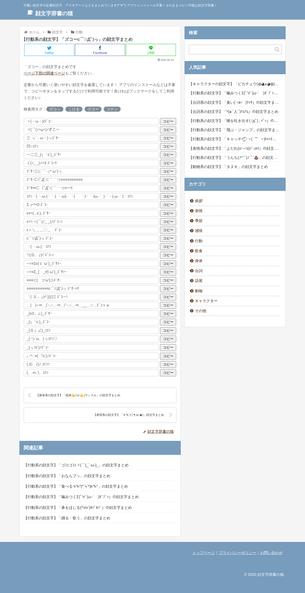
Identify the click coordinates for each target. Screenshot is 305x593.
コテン (112, 109)
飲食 (199, 251)
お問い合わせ (271, 553)
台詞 (199, 271)
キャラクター (206, 301)
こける (74, 109)
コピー (168, 121)
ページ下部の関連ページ (44, 73)
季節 (199, 221)
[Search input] (232, 49)
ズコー (93, 109)
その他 (200, 311)
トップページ (203, 553)
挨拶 (199, 201)
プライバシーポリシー (237, 553)
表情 (199, 211)
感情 (199, 230)
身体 (199, 261)
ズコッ (55, 109)
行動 (199, 241)
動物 (199, 291)
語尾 (199, 280)
